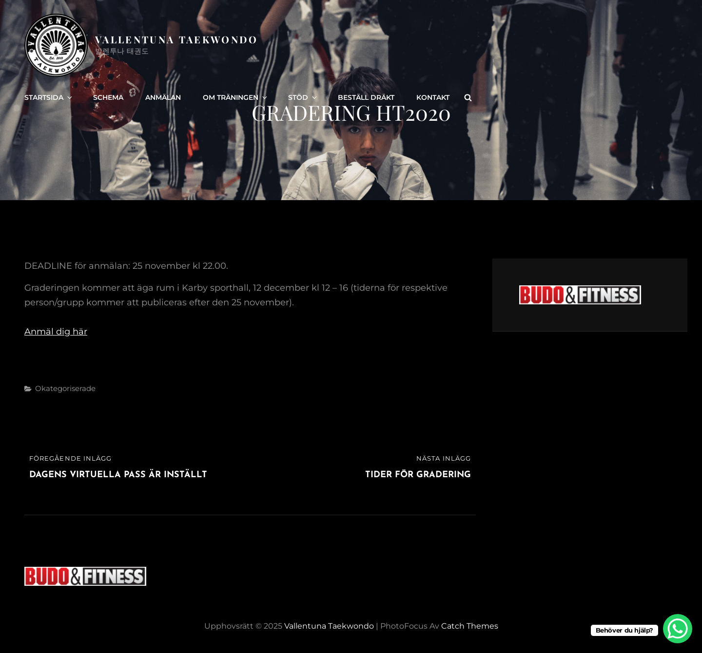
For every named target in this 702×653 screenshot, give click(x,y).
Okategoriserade (65, 388)
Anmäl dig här (55, 331)
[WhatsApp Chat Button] (677, 628)
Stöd (303, 97)
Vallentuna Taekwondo (176, 39)
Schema (108, 97)
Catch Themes (469, 626)
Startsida (49, 97)
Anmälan (163, 97)
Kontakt (432, 97)
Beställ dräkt (366, 97)
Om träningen (236, 97)
